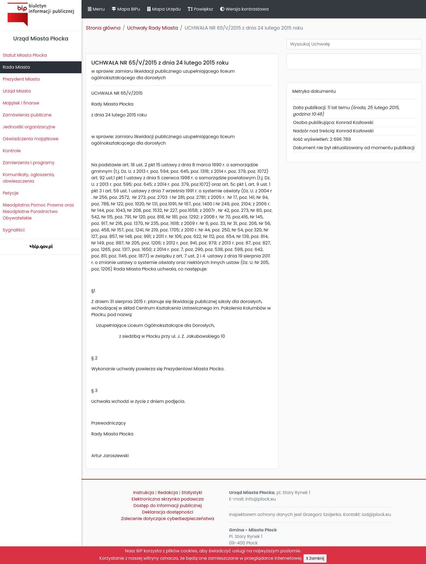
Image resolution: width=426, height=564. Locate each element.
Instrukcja (143, 492)
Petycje (10, 193)
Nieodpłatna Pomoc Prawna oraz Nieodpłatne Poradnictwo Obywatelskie (38, 211)
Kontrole (12, 151)
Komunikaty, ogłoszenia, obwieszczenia (29, 177)
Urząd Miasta (17, 91)
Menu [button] (96, 9)
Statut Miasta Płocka (25, 55)
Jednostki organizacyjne (29, 127)
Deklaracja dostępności (167, 512)
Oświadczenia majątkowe (30, 139)
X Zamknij (315, 558)
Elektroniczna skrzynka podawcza (168, 499)
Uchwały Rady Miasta (152, 28)
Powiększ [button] (200, 9)
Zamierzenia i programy (29, 163)
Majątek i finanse (21, 103)
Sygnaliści (13, 230)
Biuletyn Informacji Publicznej (41, 14)
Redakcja (168, 492)
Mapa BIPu (126, 9)
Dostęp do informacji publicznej (167, 505)
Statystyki (191, 492)
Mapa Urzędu (164, 9)
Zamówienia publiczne (27, 115)
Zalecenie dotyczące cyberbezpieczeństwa (167, 518)
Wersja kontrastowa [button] (244, 9)
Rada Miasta (16, 67)
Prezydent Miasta (21, 79)
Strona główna (103, 28)
